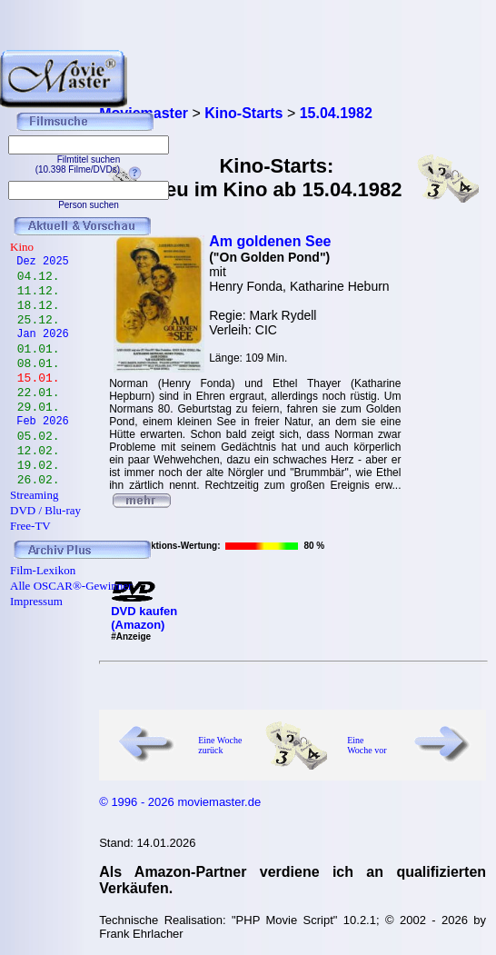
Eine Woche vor (366, 745)
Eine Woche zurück (220, 745)
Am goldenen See (270, 241)
